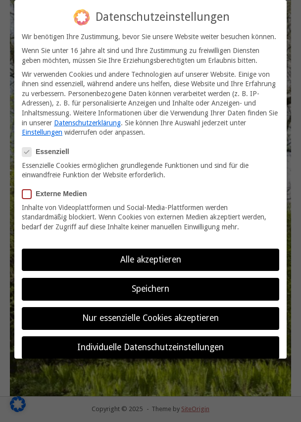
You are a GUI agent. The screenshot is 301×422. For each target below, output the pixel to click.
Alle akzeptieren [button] (150, 258)
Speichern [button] (150, 287)
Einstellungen (42, 131)
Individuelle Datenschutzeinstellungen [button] (150, 346)
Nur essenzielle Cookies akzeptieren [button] (150, 316)
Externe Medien (57, 193)
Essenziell (49, 151)
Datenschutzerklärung (87, 121)
